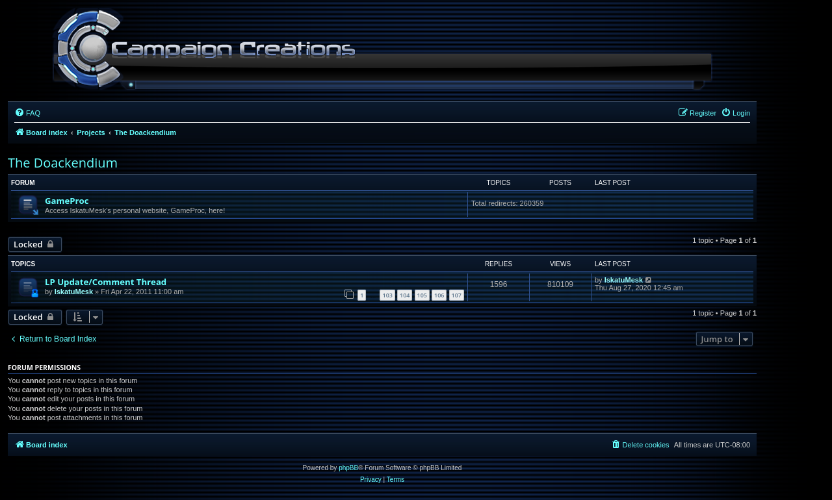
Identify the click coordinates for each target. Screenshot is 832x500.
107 (457, 295)
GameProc (66, 200)
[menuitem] (27, 113)
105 (422, 295)
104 (405, 295)
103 (387, 295)
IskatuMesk (74, 291)
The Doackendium (63, 162)
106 (439, 295)
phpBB (348, 467)
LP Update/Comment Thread (105, 282)
